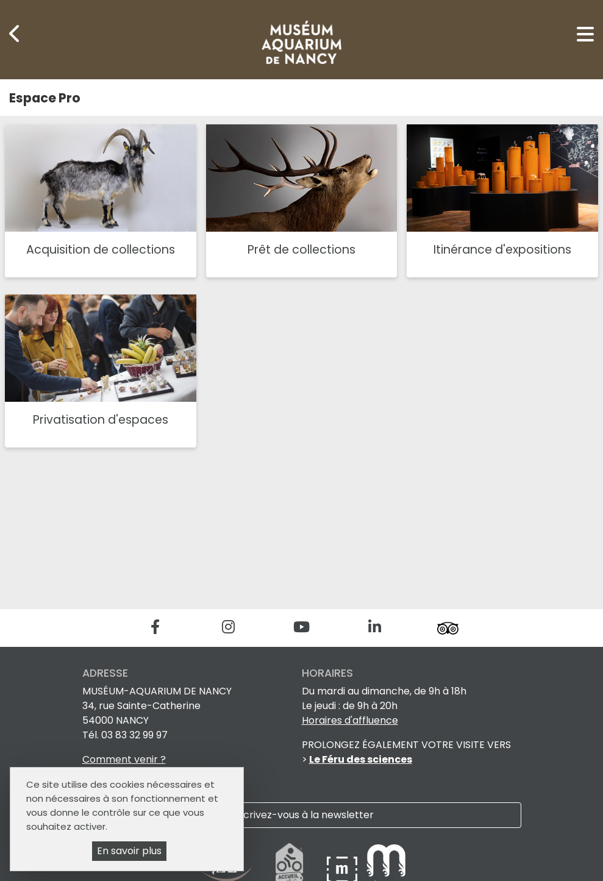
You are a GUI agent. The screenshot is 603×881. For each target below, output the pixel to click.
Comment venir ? (124, 759)
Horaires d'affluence (350, 720)
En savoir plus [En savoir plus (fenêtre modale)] (129, 851)
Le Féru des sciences (360, 759)
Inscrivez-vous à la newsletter (302, 815)
